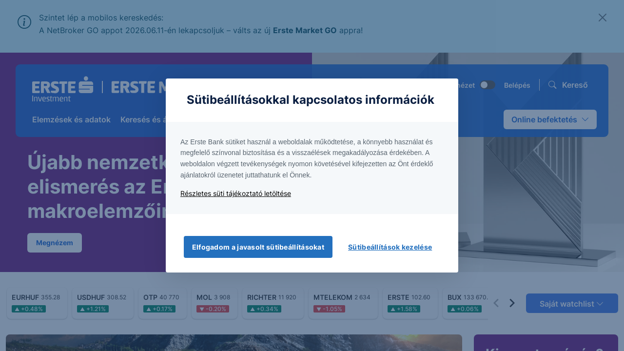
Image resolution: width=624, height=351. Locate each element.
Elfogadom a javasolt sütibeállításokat (258, 247)
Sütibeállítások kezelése (390, 247)
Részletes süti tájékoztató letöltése (235, 193)
